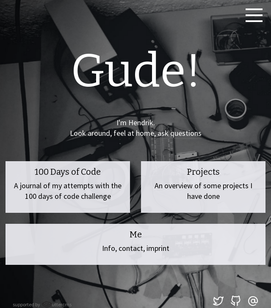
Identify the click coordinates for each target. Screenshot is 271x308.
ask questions (180, 133)
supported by (42, 304)
